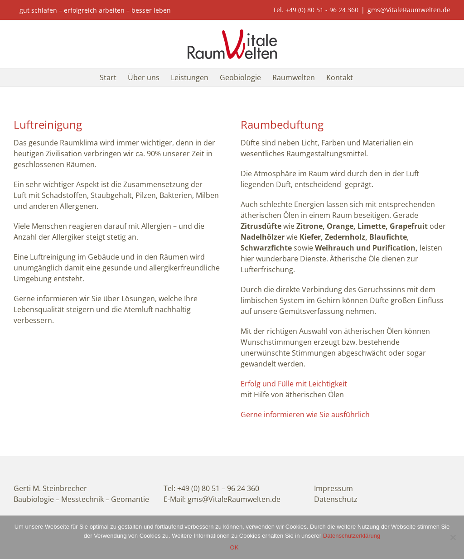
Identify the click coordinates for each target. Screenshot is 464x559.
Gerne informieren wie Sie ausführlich (305, 414)
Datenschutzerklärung (351, 535)
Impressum (333, 488)
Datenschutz (336, 499)
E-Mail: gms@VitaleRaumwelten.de (222, 499)
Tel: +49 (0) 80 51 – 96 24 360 (211, 488)
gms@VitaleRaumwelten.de (408, 9)
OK (234, 547)
